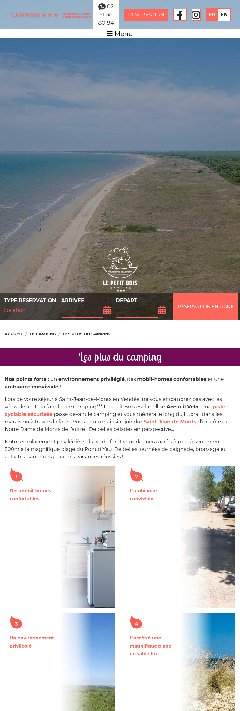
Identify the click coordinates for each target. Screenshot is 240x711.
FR (211, 15)
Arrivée (72, 300)
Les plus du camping (87, 334)
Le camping (43, 334)
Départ (127, 300)
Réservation (146, 15)
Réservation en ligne (206, 306)
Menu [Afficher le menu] (119, 34)
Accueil (14, 334)
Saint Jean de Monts (169, 422)
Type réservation (30, 300)
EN (224, 15)
